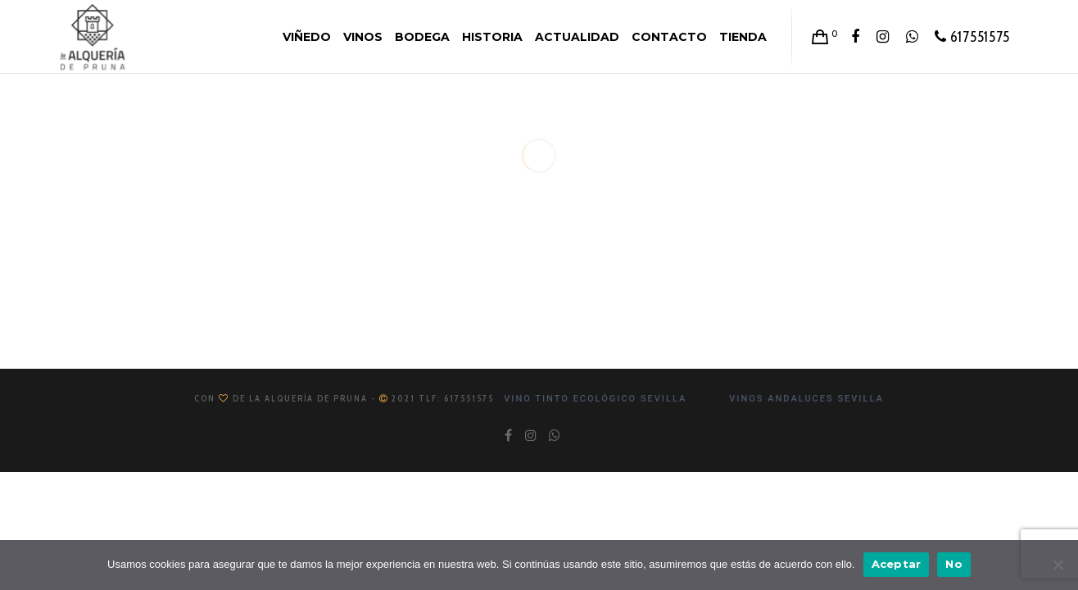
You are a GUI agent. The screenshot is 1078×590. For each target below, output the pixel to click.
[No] (1057, 564)
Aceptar (897, 563)
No (953, 563)
